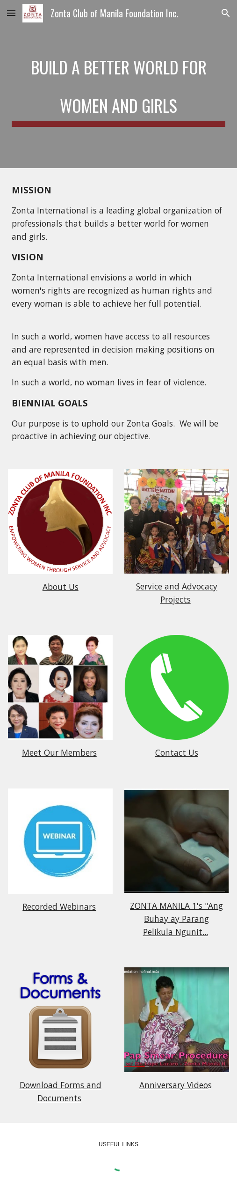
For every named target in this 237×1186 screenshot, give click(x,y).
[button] (11, 13)
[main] (118, 84)
